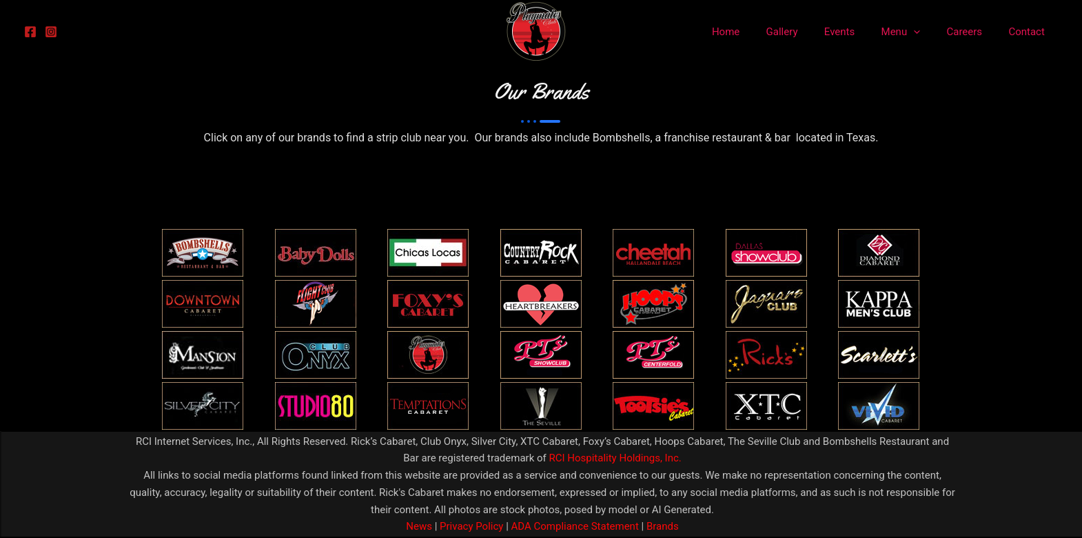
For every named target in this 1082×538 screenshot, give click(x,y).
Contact (1030, 32)
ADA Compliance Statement (575, 526)
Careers (973, 32)
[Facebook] (30, 32)
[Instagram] (51, 32)
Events (859, 32)
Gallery (808, 32)
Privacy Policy (470, 526)
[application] (928, 31)
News (419, 526)
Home (757, 32)
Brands (662, 526)
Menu (915, 31)
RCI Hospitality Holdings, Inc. (615, 458)
